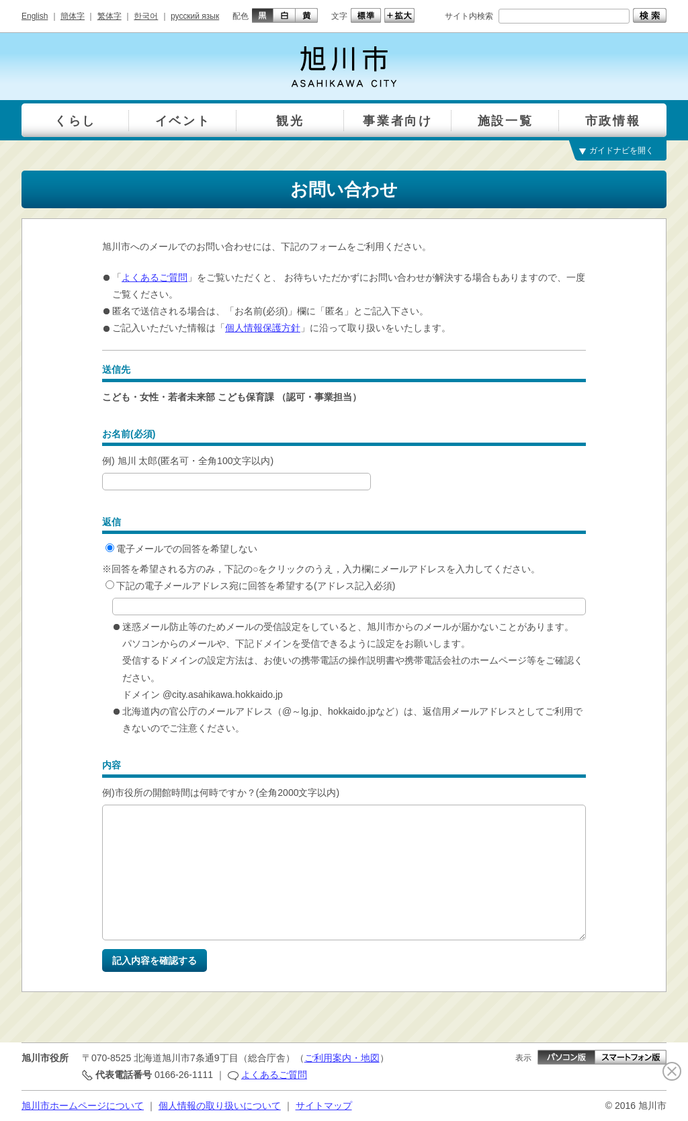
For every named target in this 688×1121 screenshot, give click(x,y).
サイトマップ (324, 1105)
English (35, 16)
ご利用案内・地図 (342, 1057)
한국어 (146, 16)
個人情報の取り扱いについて (220, 1105)
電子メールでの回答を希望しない (181, 548)
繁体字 (109, 16)
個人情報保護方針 (262, 327)
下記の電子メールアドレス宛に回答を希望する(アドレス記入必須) (250, 585)
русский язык (195, 16)
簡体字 (72, 16)
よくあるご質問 (154, 277)
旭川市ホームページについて (83, 1105)
